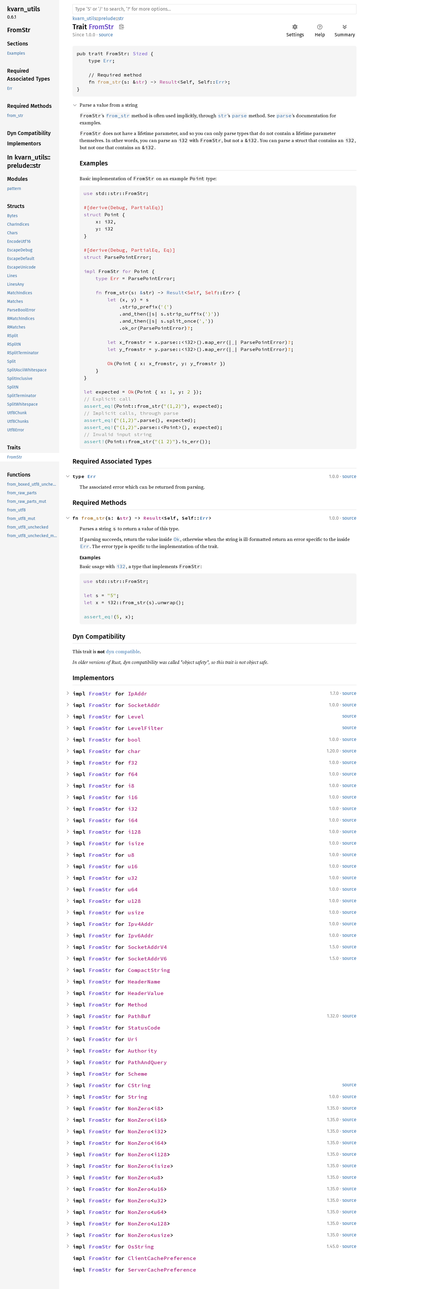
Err (107, 61)
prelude (107, 18)
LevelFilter (146, 728)
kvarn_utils (84, 18)
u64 (133, 889)
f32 (133, 762)
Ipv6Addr (141, 935)
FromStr (100, 693)
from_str (109, 82)
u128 (134, 901)
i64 (133, 820)
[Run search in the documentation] (214, 9)
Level (136, 716)
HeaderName (144, 981)
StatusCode (144, 1027)
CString (139, 1085)
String (137, 1096)
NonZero (139, 1108)
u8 (131, 854)
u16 (133, 866)
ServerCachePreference (162, 1269)
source (106, 35)
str (121, 18)
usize (136, 912)
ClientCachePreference (162, 1258)
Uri (133, 1039)
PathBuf (139, 1016)
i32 (133, 808)
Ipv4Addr (141, 924)
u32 (133, 877)
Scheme (137, 1073)
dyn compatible (123, 651)
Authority (142, 1050)
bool (134, 739)
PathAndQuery (147, 1062)
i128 (134, 831)
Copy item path (121, 27)
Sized (140, 53)
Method (137, 1004)
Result (168, 82)
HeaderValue (146, 993)
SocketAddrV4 (147, 947)
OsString (141, 1246)
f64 (133, 774)
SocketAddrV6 (147, 958)
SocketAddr (144, 705)
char (134, 751)
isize (136, 843)
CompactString (149, 970)
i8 (131, 785)
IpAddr (137, 693)
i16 (133, 797)
